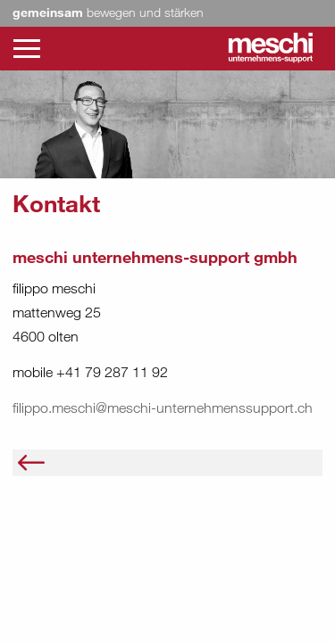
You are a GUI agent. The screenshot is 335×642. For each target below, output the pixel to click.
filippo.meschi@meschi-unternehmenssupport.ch (163, 407)
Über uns (79, 462)
